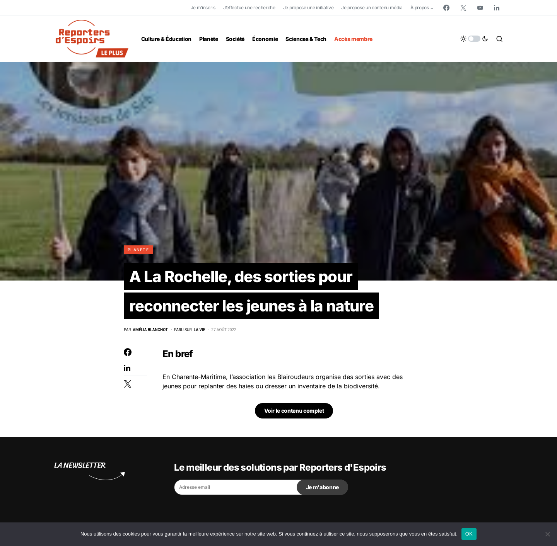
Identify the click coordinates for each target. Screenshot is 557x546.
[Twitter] (463, 7)
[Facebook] (446, 7)
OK (469, 534)
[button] (474, 38)
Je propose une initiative (308, 7)
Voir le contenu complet (294, 410)
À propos (419, 7)
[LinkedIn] (496, 7)
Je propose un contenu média (372, 7)
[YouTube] (480, 7)
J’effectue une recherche (249, 7)
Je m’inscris (203, 7)
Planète (138, 249)
